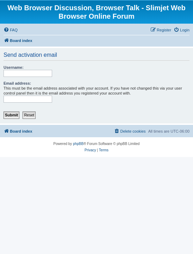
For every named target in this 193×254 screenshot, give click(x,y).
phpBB (78, 144)
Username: (14, 67)
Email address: (17, 83)
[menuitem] (11, 30)
